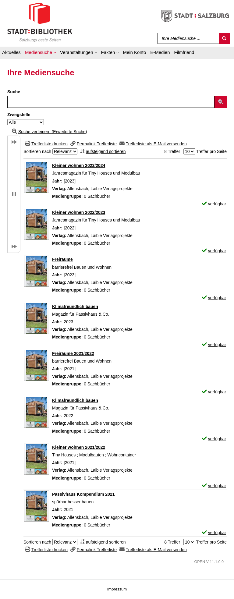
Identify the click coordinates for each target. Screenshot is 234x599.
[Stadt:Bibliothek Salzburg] (39, 22)
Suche (13, 91)
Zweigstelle (18, 114)
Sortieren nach (37, 151)
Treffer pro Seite (211, 151)
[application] (40, 53)
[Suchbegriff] (187, 38)
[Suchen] (224, 38)
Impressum (117, 589)
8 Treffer (172, 151)
